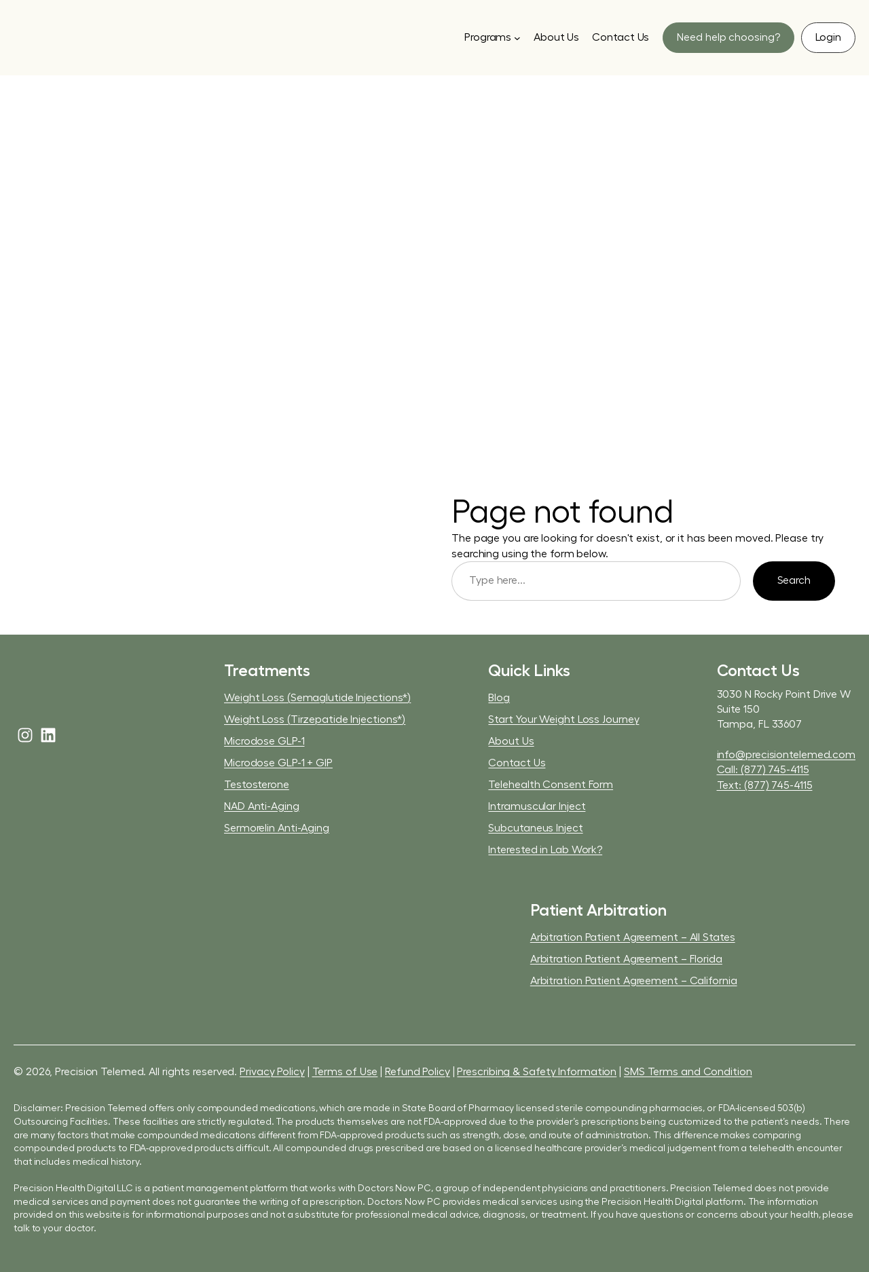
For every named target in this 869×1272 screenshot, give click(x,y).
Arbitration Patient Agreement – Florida (626, 959)
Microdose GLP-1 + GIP (278, 762)
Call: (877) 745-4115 (763, 769)
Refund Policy (417, 1071)
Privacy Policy (272, 1071)
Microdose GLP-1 (264, 741)
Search (794, 580)
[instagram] (25, 735)
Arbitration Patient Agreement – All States (632, 937)
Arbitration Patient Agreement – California (633, 980)
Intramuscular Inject (536, 806)
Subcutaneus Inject (535, 828)
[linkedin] (48, 735)
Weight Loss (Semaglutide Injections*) (317, 697)
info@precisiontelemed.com (786, 754)
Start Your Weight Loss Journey (563, 719)
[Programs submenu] (492, 37)
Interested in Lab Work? (545, 849)
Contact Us (516, 762)
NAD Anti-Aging (261, 806)
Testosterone (256, 784)
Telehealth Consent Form (550, 784)
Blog (499, 697)
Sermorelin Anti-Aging (276, 828)
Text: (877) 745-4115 (765, 785)
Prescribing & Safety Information (536, 1071)
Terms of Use (345, 1071)
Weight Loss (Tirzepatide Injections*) (314, 719)
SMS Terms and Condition (688, 1071)
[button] (728, 37)
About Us (511, 741)
